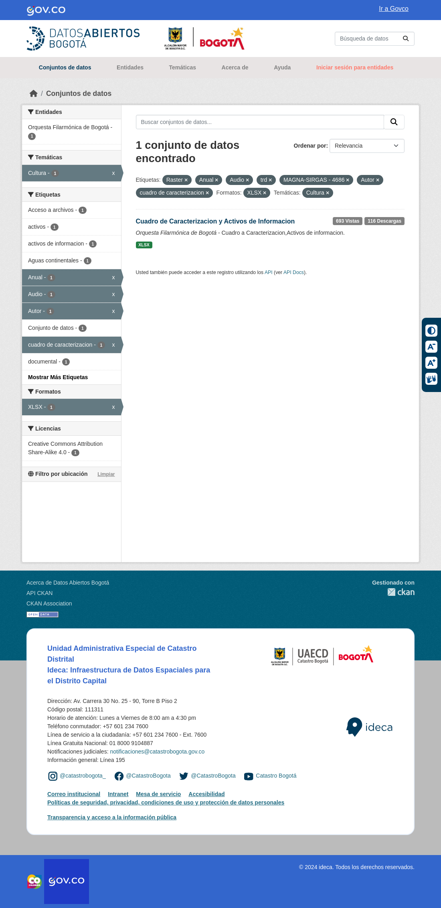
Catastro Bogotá (276, 775)
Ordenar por (310, 145)
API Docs (293, 272)
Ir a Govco (394, 8)
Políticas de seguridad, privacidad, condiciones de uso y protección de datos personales (165, 802)
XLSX (143, 244)
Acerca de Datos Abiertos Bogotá (67, 582)
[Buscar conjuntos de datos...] (375, 39)
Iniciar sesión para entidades (354, 67)
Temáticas (182, 67)
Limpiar (106, 474)
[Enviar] (406, 39)
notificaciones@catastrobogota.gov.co (157, 751)
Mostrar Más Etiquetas (58, 377)
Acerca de (235, 67)
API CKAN (39, 593)
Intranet (118, 794)
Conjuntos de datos (65, 67)
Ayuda (282, 67)
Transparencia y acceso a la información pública (111, 817)
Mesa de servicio (158, 794)
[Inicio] (34, 93)
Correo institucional (73, 794)
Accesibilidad (206, 794)
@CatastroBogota (148, 775)
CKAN (393, 592)
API (269, 272)
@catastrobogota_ (83, 775)
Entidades (130, 67)
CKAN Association (49, 603)
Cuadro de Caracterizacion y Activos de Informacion (215, 221)
